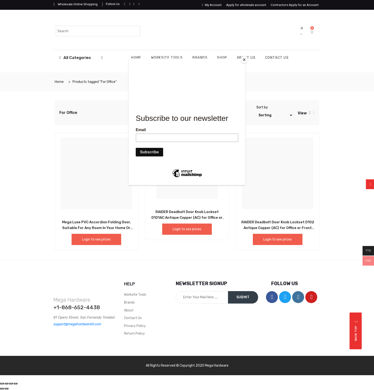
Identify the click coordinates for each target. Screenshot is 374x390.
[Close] (244, 59)
